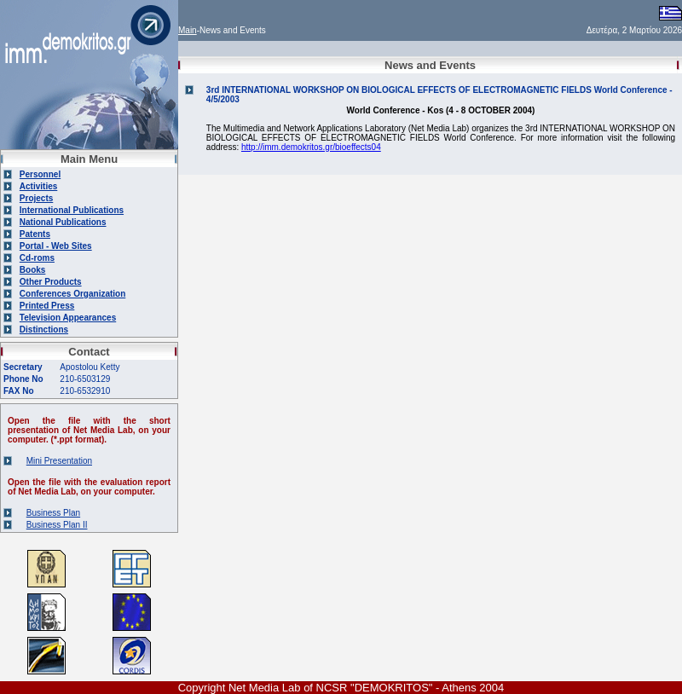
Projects (36, 198)
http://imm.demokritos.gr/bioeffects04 (311, 147)
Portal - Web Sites (56, 246)
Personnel (40, 174)
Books (33, 270)
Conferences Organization (72, 293)
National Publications (63, 222)
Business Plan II (57, 524)
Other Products (51, 281)
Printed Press (47, 305)
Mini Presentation (59, 461)
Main (187, 30)
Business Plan (53, 513)
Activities (38, 186)
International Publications (72, 210)
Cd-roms (37, 258)
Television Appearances (68, 317)
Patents (35, 234)
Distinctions (44, 329)
